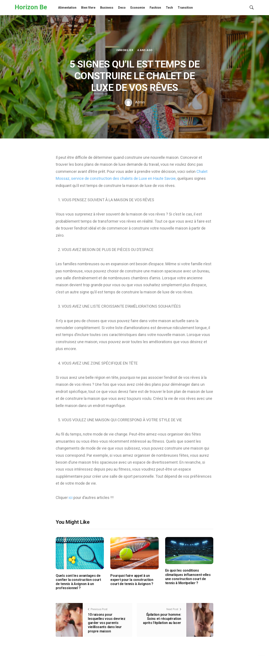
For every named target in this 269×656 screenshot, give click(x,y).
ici (71, 497)
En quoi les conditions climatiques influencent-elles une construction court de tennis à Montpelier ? (188, 576)
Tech (169, 7)
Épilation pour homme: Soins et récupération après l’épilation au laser (162, 619)
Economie (137, 7)
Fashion (155, 7)
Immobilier (124, 50)
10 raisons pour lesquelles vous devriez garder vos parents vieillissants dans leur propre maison (106, 623)
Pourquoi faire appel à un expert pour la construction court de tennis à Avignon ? (131, 580)
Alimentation (67, 7)
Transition (185, 7)
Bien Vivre (88, 7)
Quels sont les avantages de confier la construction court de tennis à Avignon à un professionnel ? (78, 582)
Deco (122, 7)
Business (106, 7)
